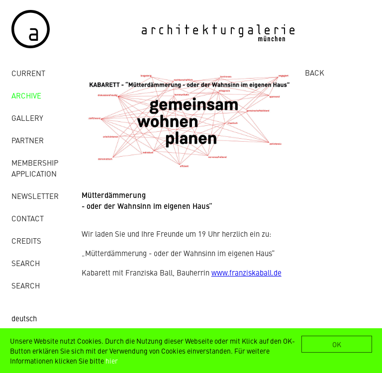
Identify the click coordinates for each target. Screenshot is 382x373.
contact (27, 218)
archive (26, 95)
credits (26, 240)
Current (28, 73)
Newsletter (35, 195)
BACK (314, 72)
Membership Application (34, 168)
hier (111, 361)
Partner (27, 140)
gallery (27, 117)
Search (25, 263)
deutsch (24, 318)
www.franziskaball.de (246, 272)
